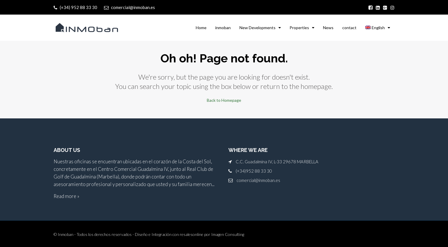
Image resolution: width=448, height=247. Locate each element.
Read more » (66, 196)
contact (349, 27)
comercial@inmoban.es (258, 180)
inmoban (223, 27)
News (328, 27)
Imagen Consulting (227, 234)
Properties (299, 27)
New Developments (257, 27)
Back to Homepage (224, 100)
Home (201, 27)
